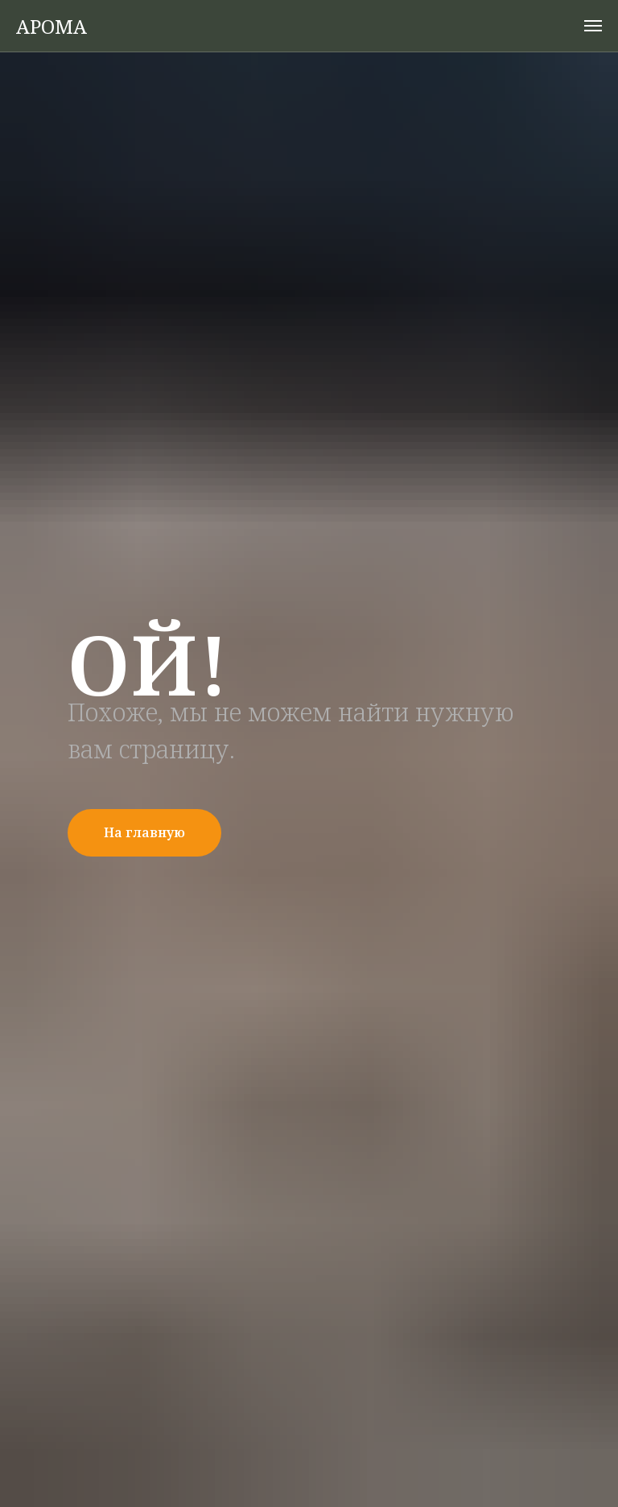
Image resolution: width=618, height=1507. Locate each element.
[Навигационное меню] (593, 25)
